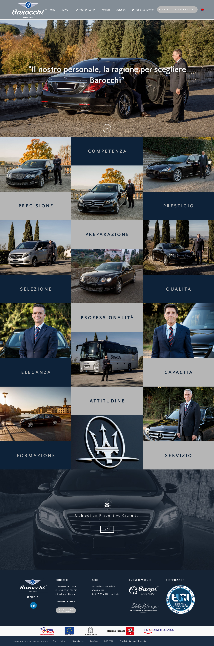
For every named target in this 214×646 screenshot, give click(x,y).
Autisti (106, 10)
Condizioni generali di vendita (133, 641)
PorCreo (94, 641)
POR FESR (108, 641)
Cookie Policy (58, 641)
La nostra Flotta (85, 10)
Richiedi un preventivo (177, 9)
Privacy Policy (78, 641)
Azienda (121, 10)
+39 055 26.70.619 (143, 10)
